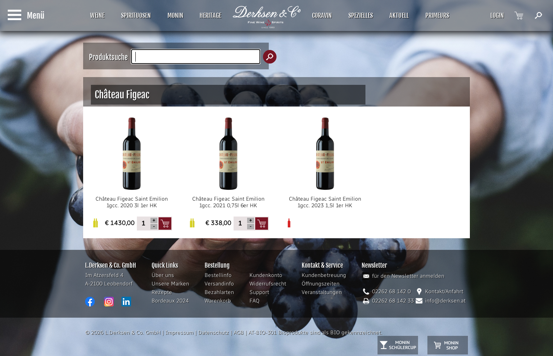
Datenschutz (213, 332)
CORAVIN (322, 15)
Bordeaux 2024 (170, 301)
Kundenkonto (265, 275)
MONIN (175, 15)
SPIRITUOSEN (136, 15)
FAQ (254, 301)
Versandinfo (219, 283)
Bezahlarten (219, 292)
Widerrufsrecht (267, 283)
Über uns (163, 275)
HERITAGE (210, 15)
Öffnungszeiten (321, 283)
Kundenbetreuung (324, 275)
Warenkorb (218, 301)
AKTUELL (399, 15)
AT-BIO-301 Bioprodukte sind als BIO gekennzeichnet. (315, 332)
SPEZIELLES (360, 15)
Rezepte (162, 292)
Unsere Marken (170, 283)
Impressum (179, 332)
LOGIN (497, 15)
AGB (239, 332)
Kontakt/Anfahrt (444, 291)
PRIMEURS (437, 15)
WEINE (97, 15)
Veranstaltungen (322, 292)
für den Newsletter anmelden (408, 276)
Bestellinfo (218, 275)
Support (259, 292)
